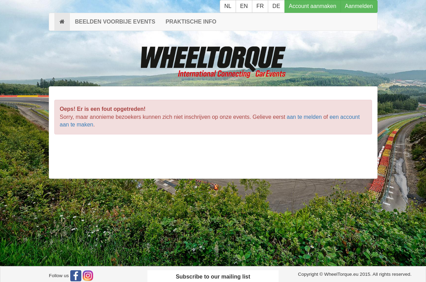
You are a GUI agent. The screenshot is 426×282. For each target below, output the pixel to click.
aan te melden (304, 117)
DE (276, 6)
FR (260, 6)
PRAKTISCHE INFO (191, 22)
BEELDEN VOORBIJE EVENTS (115, 22)
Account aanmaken (312, 6)
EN (244, 6)
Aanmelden (359, 6)
